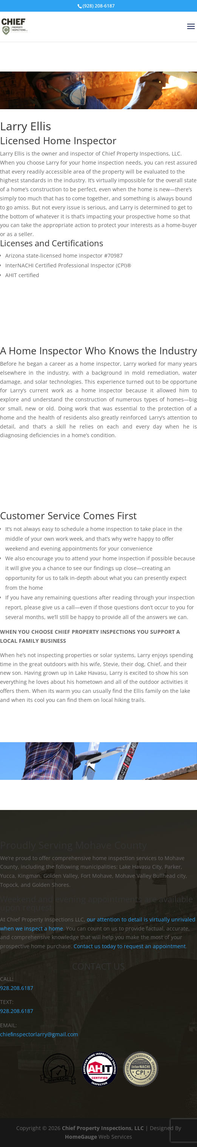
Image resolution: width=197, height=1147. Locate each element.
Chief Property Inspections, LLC (103, 1128)
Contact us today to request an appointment (130, 946)
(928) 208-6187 (99, 6)
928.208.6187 (16, 987)
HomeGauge (81, 1136)
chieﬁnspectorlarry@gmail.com (39, 1034)
